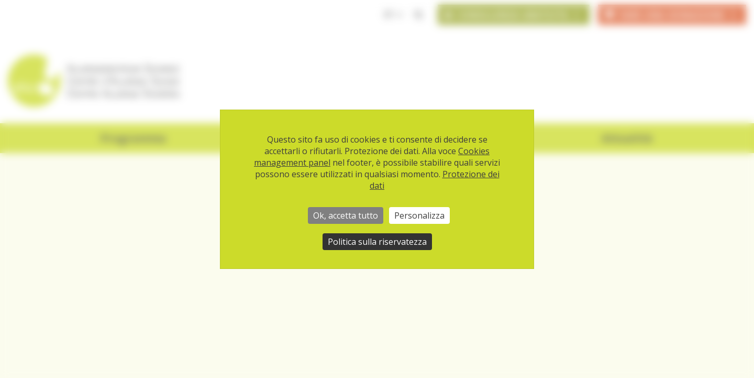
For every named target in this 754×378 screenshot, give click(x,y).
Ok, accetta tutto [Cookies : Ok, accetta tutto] (345, 215)
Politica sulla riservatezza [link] (377, 241)
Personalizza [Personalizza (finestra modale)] (419, 215)
